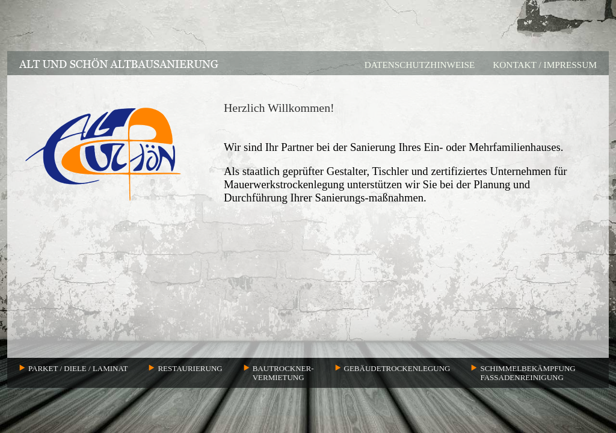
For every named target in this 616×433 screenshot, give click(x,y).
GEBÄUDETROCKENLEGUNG (397, 368)
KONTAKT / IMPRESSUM (545, 65)
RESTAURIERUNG (190, 368)
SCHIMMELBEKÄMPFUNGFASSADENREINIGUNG (527, 373)
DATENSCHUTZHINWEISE (420, 65)
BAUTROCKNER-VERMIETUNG (283, 373)
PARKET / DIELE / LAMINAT (78, 368)
